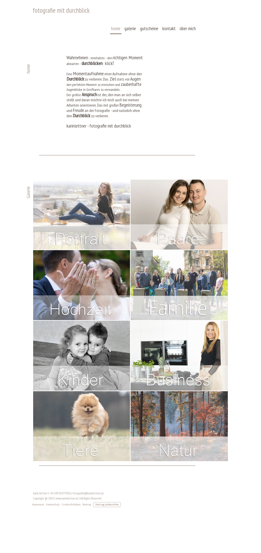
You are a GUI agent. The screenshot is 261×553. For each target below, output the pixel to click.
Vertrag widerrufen (107, 508)
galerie (130, 30)
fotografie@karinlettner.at (88, 497)
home (116, 30)
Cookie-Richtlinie (71, 508)
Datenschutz (53, 508)
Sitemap (87, 508)
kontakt (169, 30)
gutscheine (149, 30)
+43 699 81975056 (60, 497)
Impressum (38, 508)
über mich (188, 30)
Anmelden (220, 514)
